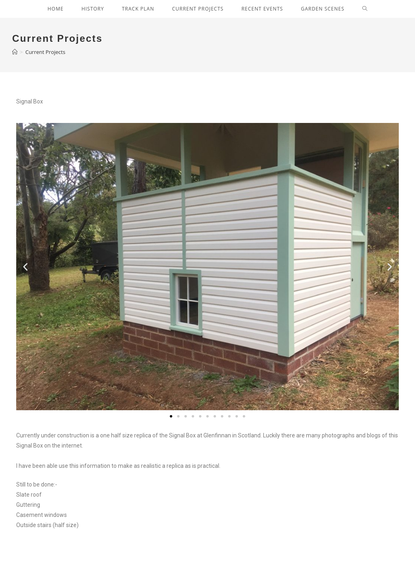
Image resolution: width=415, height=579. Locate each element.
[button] (171, 416)
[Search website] (364, 9)
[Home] (14, 52)
